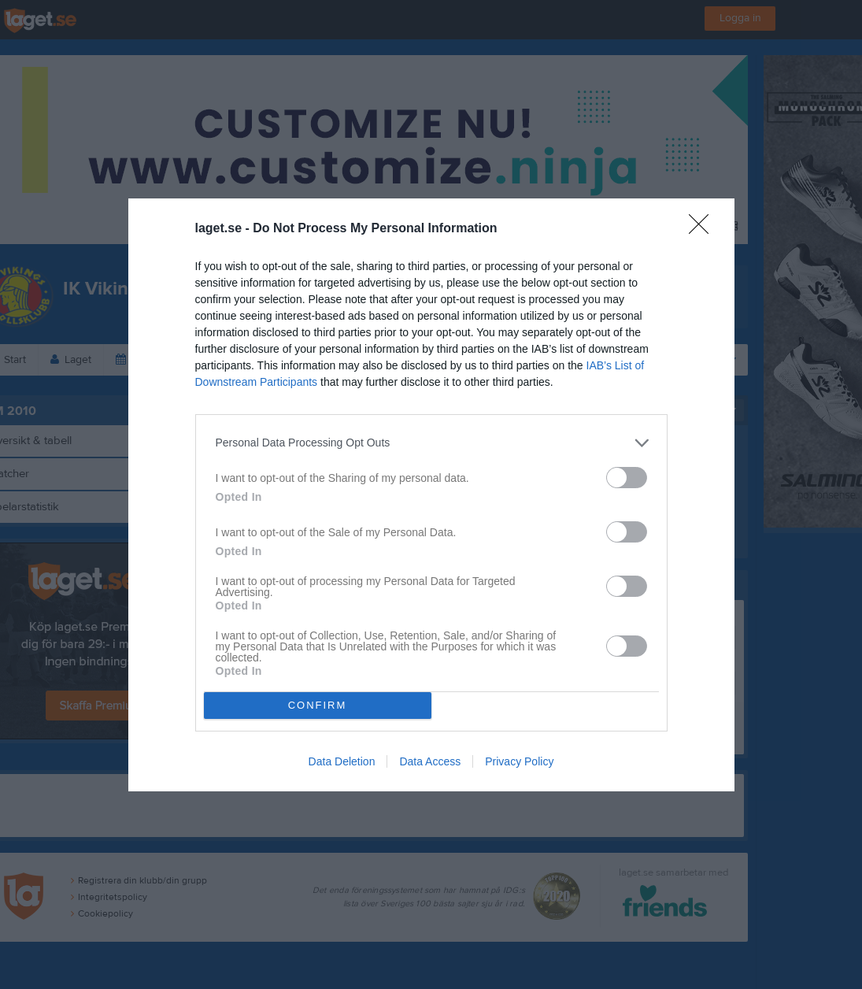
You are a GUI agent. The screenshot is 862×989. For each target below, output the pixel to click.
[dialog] (431, 494)
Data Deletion (342, 761)
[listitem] (431, 443)
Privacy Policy (519, 761)
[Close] (704, 229)
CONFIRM (317, 705)
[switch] (626, 477)
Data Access (430, 761)
